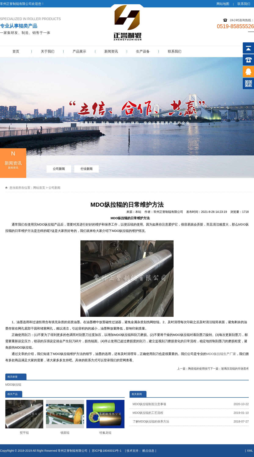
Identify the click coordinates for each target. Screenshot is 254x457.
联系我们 (243, 4)
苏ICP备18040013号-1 (107, 450)
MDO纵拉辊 (13, 384)
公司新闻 (59, 168)
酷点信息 (148, 450)
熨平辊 (24, 417)
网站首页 (39, 187)
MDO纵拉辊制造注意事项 (191, 404)
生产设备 (143, 51)
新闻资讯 (111, 51)
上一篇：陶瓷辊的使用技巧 (193, 368)
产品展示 (79, 51)
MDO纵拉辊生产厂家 (221, 354)
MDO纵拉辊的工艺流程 (191, 413)
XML (250, 450)
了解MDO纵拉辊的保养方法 (191, 421)
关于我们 (47, 51)
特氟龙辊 (105, 417)
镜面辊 (65, 417)
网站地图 (223, 4)
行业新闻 (86, 168)
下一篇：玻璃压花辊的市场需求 (229, 368)
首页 (15, 51)
